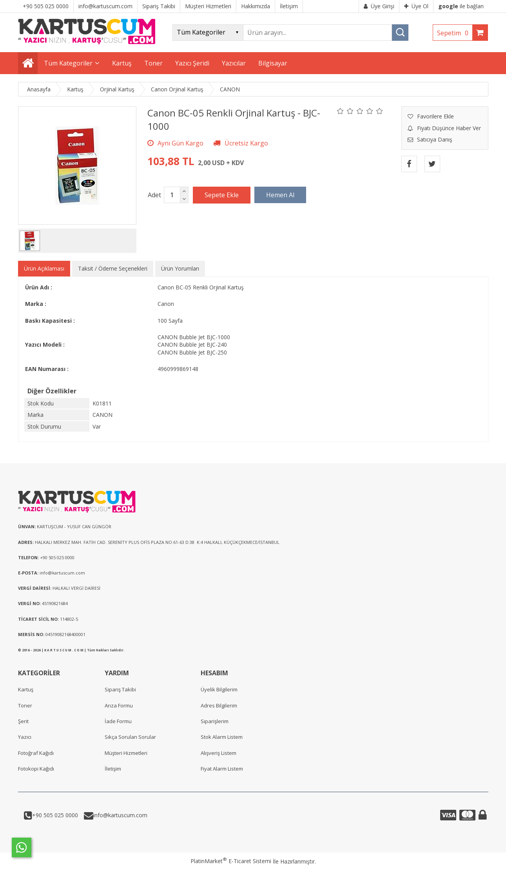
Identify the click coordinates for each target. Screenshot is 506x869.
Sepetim (454, 33)
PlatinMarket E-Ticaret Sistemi (230, 861)
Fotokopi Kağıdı (36, 768)
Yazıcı (24, 736)
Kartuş (25, 689)
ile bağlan (461, 6)
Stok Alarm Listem (222, 736)
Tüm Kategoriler (68, 63)
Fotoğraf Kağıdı (36, 752)
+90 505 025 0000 (55, 815)
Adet (154, 195)
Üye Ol (416, 6)
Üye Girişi (379, 6)
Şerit (23, 721)
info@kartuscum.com (120, 815)
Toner (25, 705)
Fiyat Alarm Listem (222, 768)
